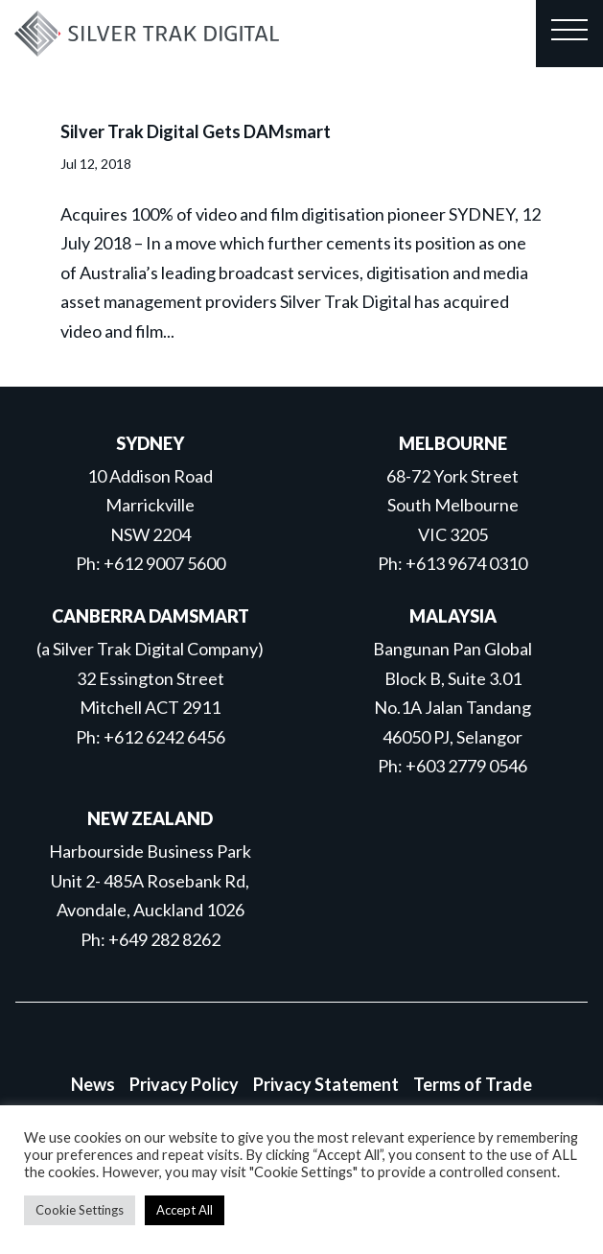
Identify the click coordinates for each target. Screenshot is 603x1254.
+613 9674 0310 (466, 563)
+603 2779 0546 (466, 765)
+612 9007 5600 (164, 563)
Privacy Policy (184, 1084)
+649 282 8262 (164, 939)
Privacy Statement (326, 1084)
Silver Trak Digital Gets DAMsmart (195, 131)
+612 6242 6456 (164, 736)
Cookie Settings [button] (79, 1210)
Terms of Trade (472, 1084)
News (93, 1084)
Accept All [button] (184, 1210)
